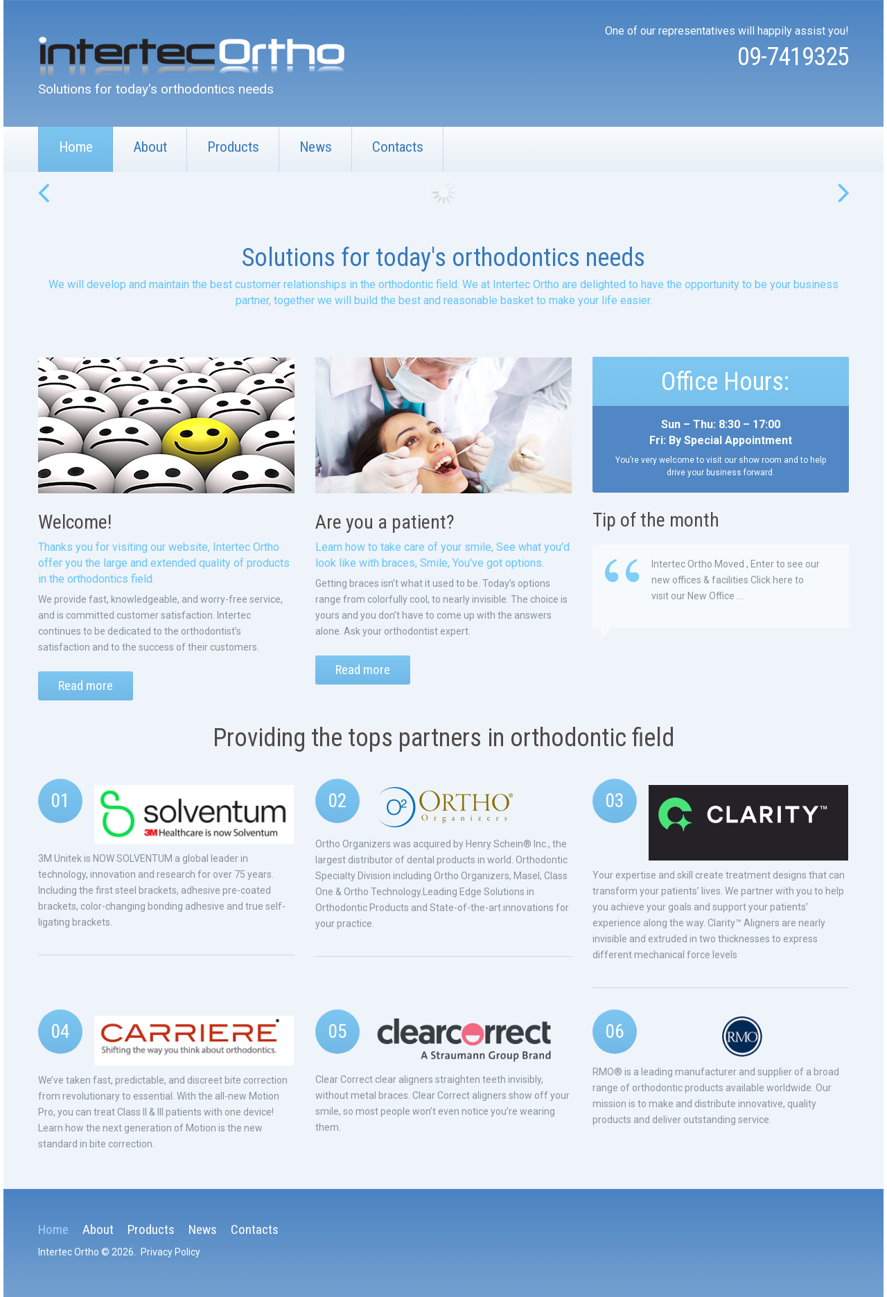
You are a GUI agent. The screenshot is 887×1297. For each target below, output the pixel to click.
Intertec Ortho (68, 1251)
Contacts (397, 147)
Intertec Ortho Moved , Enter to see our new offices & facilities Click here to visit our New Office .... (735, 579)
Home (76, 147)
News (315, 147)
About (150, 147)
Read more (85, 686)
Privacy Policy (170, 1251)
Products (233, 147)
